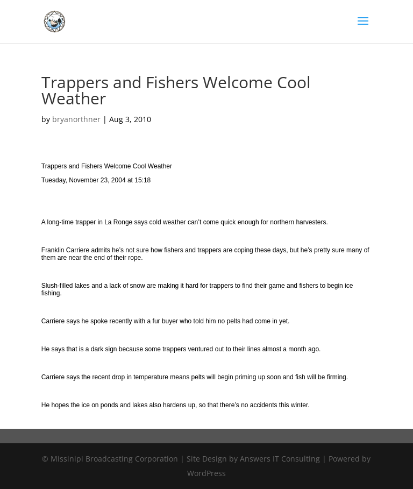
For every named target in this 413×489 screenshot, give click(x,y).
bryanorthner (76, 119)
